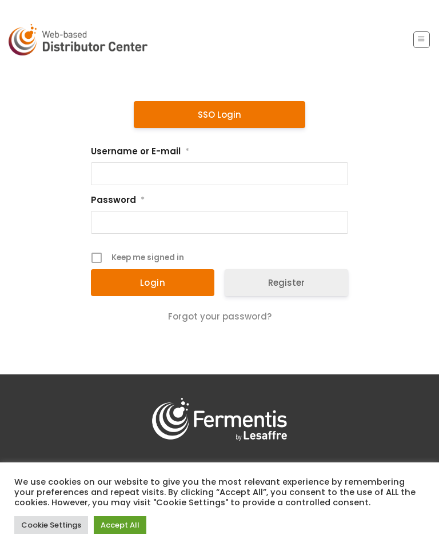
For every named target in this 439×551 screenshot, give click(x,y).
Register (286, 283)
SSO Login (219, 115)
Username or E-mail (140, 151)
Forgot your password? (220, 316)
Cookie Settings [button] (51, 525)
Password (118, 200)
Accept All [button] (120, 525)
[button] (421, 39)
